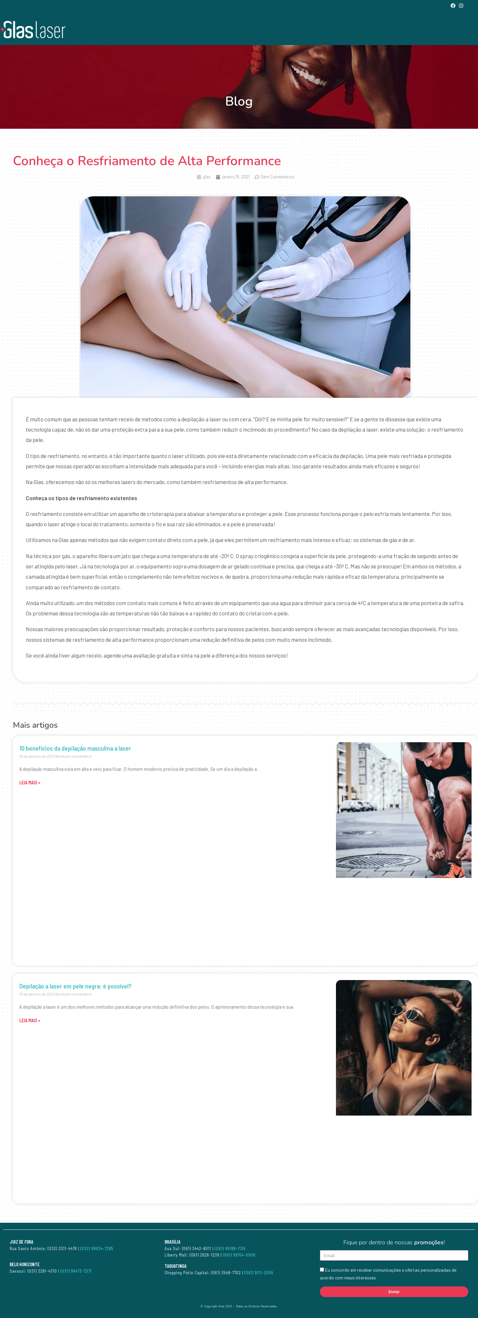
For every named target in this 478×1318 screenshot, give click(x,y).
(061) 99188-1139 (230, 1248)
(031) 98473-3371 (76, 1271)
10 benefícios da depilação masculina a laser (75, 748)
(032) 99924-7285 (97, 1248)
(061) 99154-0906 (239, 1254)
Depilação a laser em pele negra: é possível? (75, 986)
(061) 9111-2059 (259, 1272)
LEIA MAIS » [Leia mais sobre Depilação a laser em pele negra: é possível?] (29, 1020)
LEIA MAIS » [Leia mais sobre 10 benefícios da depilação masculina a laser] (29, 782)
